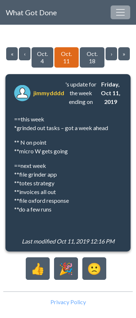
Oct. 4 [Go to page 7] (42, 57)
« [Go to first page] (12, 53)
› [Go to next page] (111, 53)
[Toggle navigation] (120, 12)
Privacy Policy (68, 301)
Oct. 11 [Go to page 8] (66, 57)
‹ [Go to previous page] (25, 53)
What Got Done (31, 12)
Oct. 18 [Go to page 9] (92, 57)
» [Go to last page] (124, 53)
